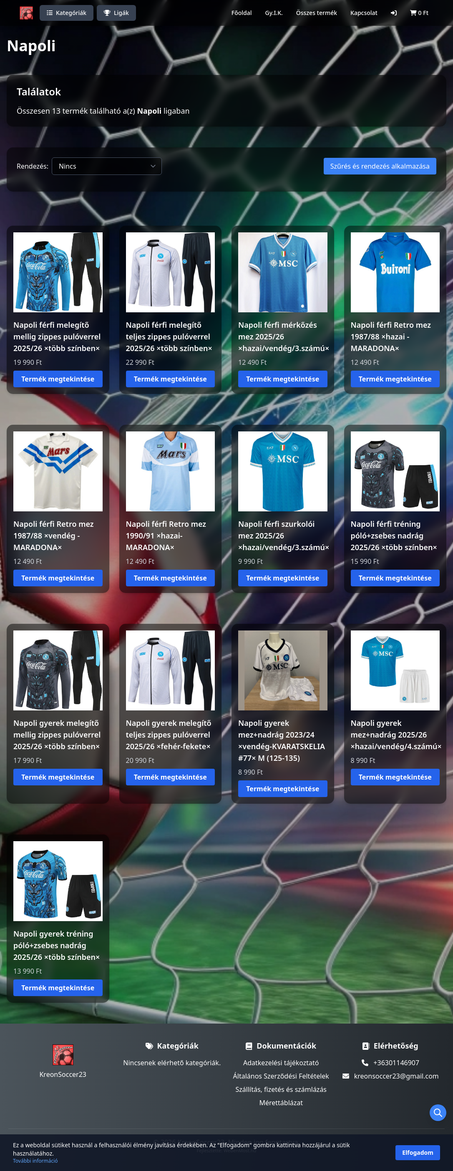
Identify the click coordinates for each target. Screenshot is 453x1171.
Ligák (116, 13)
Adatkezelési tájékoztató (281, 1062)
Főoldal (242, 13)
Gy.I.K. (274, 13)
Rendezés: (32, 166)
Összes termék (316, 13)
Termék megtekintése (57, 379)
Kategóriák (66, 13)
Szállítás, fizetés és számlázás (281, 1089)
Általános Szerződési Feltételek (281, 1076)
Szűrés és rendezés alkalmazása (380, 166)
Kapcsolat (364, 13)
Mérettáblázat (281, 1102)
